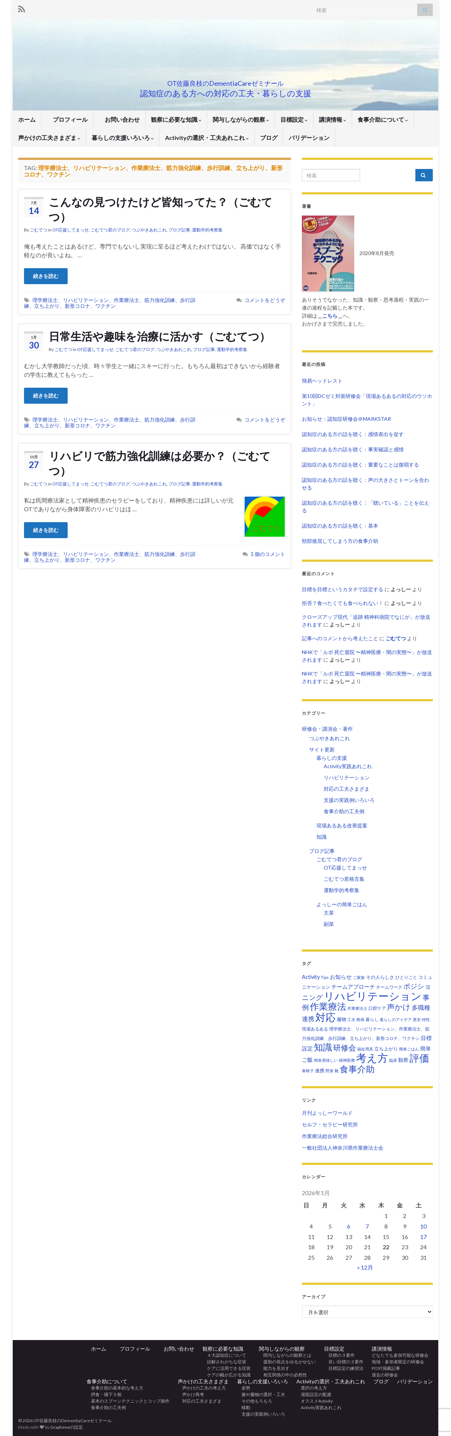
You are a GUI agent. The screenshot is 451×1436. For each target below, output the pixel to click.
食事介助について (383, 119)
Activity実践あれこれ (348, 766)
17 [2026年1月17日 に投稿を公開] (423, 1236)
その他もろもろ (254, 1401)
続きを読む (46, 276)
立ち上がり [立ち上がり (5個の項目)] (386, 1049)
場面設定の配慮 (313, 1394)
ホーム (27, 119)
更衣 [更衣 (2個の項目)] (417, 1019)
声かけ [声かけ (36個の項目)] (399, 1006)
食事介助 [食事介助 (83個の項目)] (357, 1069)
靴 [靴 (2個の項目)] (337, 1070)
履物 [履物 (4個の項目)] (341, 1019)
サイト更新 (322, 749)
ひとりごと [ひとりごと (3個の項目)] (406, 977)
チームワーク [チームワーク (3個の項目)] (389, 987)
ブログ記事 (179, 230)
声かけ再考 (191, 1394)
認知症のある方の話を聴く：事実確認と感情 (353, 449)
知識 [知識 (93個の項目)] (323, 1047)
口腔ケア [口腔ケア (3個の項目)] (377, 1008)
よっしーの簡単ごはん (341, 904)
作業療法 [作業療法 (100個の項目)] (328, 1006)
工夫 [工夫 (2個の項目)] (351, 1019)
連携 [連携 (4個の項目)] (319, 1070)
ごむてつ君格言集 (344, 879)
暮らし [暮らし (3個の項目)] (372, 1019)
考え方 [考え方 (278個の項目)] (372, 1057)
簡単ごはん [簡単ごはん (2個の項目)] (409, 1048)
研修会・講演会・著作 (327, 729)
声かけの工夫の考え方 (202, 1388)
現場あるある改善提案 (341, 825)
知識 (321, 837)
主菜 (329, 912)
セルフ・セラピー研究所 (330, 1124)
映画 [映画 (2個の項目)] (360, 1019)
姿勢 (243, 1388)
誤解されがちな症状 (224, 1361)
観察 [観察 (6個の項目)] (403, 1060)
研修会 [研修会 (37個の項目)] (344, 1047)
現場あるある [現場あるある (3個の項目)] (315, 1029)
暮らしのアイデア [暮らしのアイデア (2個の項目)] (396, 1019)
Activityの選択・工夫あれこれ (207, 137)
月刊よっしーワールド (327, 1113)
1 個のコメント (268, 554)
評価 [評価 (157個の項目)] (419, 1058)
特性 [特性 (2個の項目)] (426, 1019)
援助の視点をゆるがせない (287, 1361)
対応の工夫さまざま (347, 789)
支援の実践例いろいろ (349, 800)
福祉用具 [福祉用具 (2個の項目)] (365, 1048)
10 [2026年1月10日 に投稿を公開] (423, 1226)
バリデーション (309, 137)
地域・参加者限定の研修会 (400, 1361)
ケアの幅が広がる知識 (227, 1374)
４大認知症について (224, 1355)
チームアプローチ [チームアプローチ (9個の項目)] (353, 986)
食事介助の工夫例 (344, 811)
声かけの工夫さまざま (49, 137)
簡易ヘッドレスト (322, 381)
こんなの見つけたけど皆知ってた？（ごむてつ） (160, 209)
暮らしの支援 (331, 758)
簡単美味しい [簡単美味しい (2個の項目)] (326, 1060)
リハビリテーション (347, 777)
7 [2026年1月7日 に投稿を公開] (367, 1226)
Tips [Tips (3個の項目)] (325, 977)
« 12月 (365, 1267)
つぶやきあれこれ (149, 230)
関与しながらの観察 (241, 119)
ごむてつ (38, 230)
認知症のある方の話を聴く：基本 (340, 526)
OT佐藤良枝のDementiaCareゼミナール (226, 81)
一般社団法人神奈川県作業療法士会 (342, 1148)
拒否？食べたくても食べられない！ (342, 603)
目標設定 (294, 119)
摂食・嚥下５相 (104, 1394)
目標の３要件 (339, 1355)
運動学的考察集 (207, 230)
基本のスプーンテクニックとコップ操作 (128, 1401)
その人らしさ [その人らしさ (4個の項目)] (380, 977)
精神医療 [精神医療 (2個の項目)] (347, 1060)
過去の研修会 (385, 1374)
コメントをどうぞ (264, 300)
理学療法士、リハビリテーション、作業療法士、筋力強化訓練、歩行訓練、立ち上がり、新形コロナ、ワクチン (109, 303)
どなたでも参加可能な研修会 (402, 1355)
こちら (330, 315)
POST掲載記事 (386, 1368)
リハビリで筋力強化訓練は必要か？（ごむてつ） (160, 463)
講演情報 (332, 119)
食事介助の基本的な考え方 (115, 1388)
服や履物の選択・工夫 (261, 1394)
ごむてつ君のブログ (110, 230)
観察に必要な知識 (176, 119)
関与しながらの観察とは (285, 1355)
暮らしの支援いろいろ (123, 137)
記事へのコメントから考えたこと (340, 638)
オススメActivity (314, 1401)
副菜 (329, 924)
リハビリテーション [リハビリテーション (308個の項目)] (373, 995)
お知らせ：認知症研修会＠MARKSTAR (346, 419)
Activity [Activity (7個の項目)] (311, 977)
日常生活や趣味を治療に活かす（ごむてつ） (159, 336)
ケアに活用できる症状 (227, 1368)
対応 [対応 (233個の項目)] (325, 1017)
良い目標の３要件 (343, 1361)
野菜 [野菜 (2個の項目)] (330, 1070)
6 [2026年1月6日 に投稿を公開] (348, 1226)
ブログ (269, 137)
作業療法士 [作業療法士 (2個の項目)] (357, 1008)
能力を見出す (274, 1368)
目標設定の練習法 (343, 1368)
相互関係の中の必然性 (283, 1374)
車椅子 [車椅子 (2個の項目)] (308, 1070)
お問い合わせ (119, 119)
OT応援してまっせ (70, 230)
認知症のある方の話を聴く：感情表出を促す (353, 434)
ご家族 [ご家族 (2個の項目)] (359, 977)
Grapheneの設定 (66, 1427)
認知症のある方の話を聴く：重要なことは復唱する (360, 464)
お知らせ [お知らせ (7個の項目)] (341, 977)
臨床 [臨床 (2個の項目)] (393, 1060)
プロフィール (67, 119)
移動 (243, 1407)
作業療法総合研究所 (325, 1136)
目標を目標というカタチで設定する (342, 589)
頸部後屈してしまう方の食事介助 (340, 541)
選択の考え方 (311, 1388)
